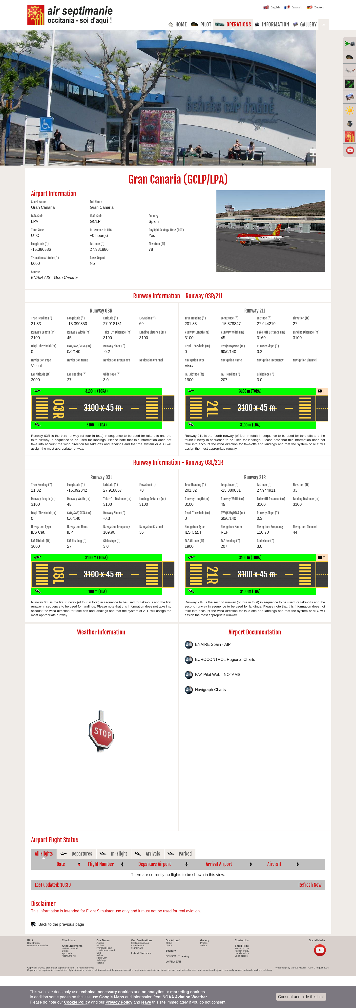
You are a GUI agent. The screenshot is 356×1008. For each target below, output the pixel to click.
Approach (67, 953)
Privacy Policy (242, 951)
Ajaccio (100, 943)
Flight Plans (137, 948)
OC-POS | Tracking (177, 956)
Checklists (68, 940)
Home (177, 24)
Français (292, 8)
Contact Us (242, 940)
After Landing (69, 956)
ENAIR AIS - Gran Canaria (54, 277)
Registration (33, 943)
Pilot (200, 24)
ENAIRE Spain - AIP (213, 644)
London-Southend (106, 950)
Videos (203, 945)
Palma (100, 955)
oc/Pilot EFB (173, 961)
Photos (204, 943)
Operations (233, 24)
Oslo (99, 953)
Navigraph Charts (210, 690)
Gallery (305, 24)
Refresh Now (309, 885)
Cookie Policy (242, 953)
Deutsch (315, 8)
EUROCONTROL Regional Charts (225, 659)
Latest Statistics (141, 953)
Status (169, 943)
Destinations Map (140, 943)
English (271, 8)
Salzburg (101, 960)
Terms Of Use (242, 948)
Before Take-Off (70, 948)
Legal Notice (241, 956)
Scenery (171, 950)
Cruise (65, 951)
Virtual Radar (138, 945)
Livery (169, 945)
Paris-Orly (102, 958)
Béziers (100, 945)
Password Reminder (37, 945)
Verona (100, 963)
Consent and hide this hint (301, 997)
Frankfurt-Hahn (104, 948)
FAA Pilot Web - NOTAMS (217, 674)
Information (271, 24)
